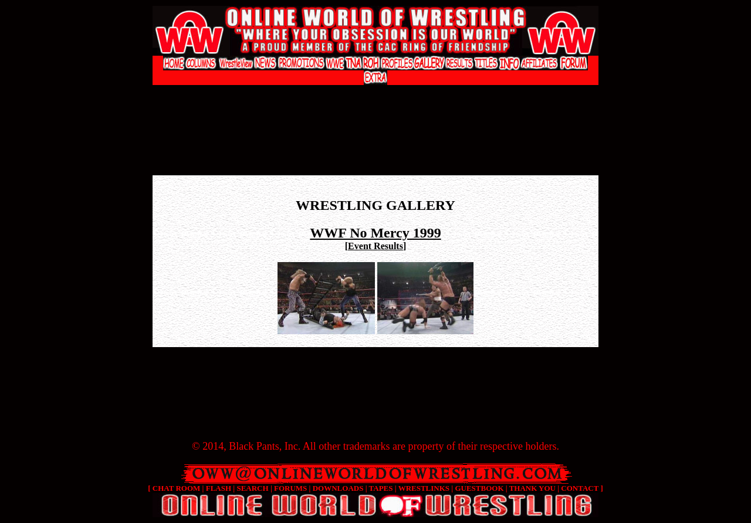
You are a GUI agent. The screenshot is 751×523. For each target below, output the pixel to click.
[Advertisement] (375, 97)
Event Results (375, 246)
